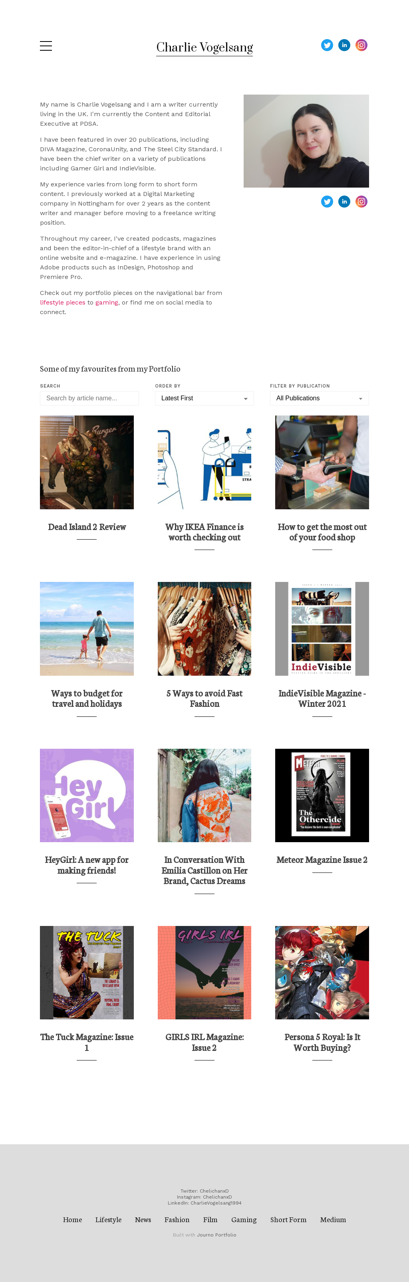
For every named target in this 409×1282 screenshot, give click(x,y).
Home (72, 1219)
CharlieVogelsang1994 (216, 1203)
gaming (106, 302)
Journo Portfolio (216, 1235)
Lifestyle (108, 1219)
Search (50, 386)
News (143, 1219)
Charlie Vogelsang (204, 47)
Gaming (244, 1219)
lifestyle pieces (62, 302)
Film (210, 1219)
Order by (168, 386)
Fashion (177, 1219)
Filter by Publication (300, 386)
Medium (333, 1219)
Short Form (288, 1219)
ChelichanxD (214, 1191)
